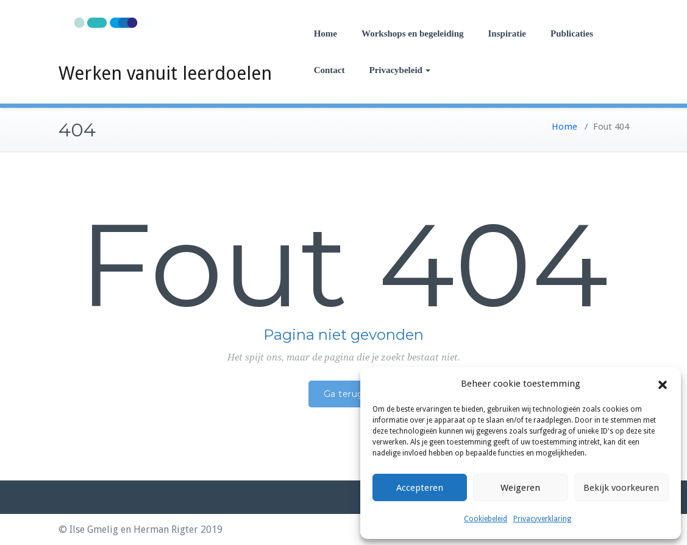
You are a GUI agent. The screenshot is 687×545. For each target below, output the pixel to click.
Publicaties (571, 33)
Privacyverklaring (542, 519)
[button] (663, 384)
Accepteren (419, 487)
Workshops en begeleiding (412, 33)
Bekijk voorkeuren (621, 487)
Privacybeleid (399, 70)
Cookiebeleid (485, 519)
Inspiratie (507, 33)
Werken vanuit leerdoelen (165, 73)
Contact (329, 70)
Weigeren (520, 487)
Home (325, 33)
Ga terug (344, 394)
